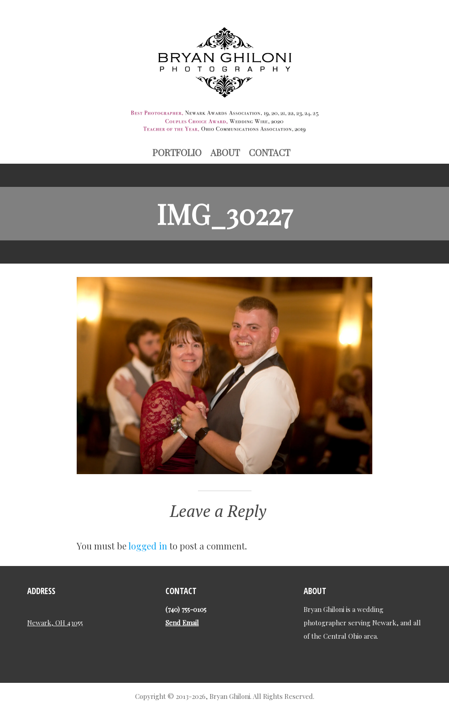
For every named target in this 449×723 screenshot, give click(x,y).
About (225, 152)
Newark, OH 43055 (55, 622)
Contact (269, 152)
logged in (147, 546)
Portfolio (177, 152)
